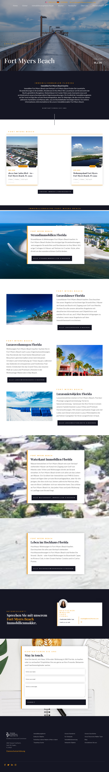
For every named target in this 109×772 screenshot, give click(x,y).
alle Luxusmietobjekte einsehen (76, 423)
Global (24, 6)
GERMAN (64, 2)
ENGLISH (52, 2)
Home (15, 6)
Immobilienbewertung (71, 739)
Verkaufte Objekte (70, 742)
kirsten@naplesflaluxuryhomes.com (83, 2)
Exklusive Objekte (39, 736)
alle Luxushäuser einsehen (73, 327)
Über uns (84, 6)
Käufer (61, 6)
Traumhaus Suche (39, 742)
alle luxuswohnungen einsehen (27, 380)
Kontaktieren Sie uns (53, 108)
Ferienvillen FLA (99, 6)
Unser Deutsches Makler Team (94, 736)
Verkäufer (72, 6)
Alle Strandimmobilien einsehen (51, 258)
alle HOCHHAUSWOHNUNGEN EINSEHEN (53, 568)
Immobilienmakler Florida (54, 83)
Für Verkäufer (69, 736)
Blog (86, 739)
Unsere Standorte (70, 733)
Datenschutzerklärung (15, 751)
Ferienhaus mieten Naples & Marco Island (45, 739)
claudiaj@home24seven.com (89, 618)
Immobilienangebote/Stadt (43, 6)
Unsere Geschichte (90, 733)
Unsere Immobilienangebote (55, 191)
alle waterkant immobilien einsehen (53, 497)
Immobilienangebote (39, 733)
